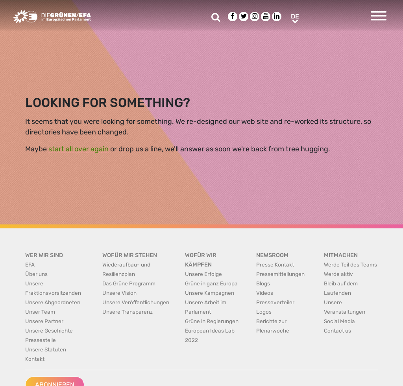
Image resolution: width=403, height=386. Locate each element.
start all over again (78, 149)
